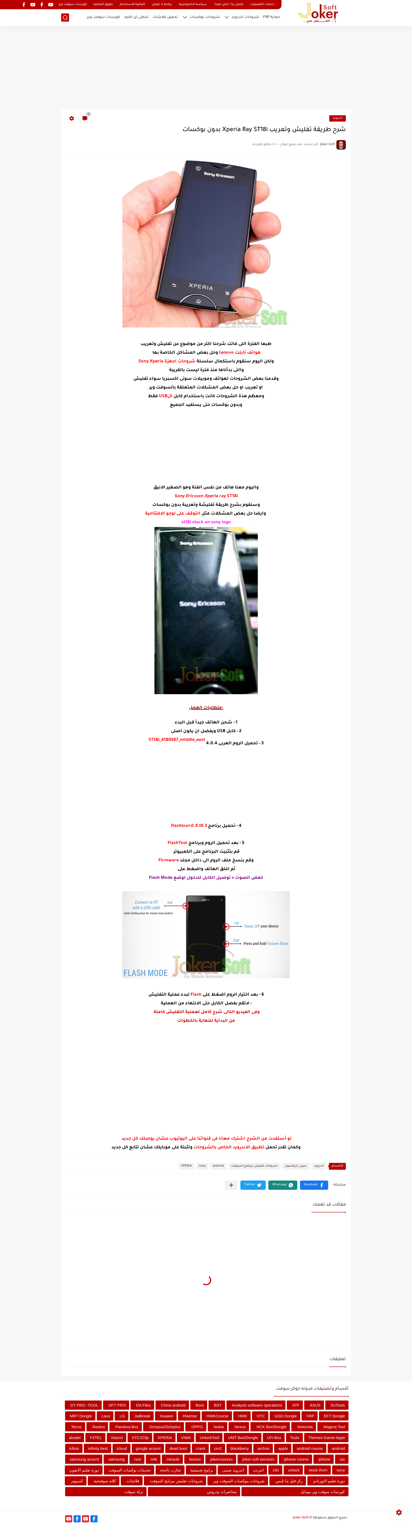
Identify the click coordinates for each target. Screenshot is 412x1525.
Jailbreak (142, 1416)
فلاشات (133, 1481)
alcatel (74, 1437)
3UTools (338, 1405)
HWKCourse (218, 1416)
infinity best (98, 1448)
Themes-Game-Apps (326, 1437)
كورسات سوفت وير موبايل (322, 1491)
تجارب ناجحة (170, 1470)
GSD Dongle (286, 1416)
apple (283, 1448)
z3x (276, 1470)
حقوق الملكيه (103, 4)
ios (342, 1459)
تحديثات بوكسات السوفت (129, 1470)
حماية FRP (271, 17)
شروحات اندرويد (245, 17)
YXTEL (95, 1437)
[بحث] (65, 17)
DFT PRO (117, 1405)
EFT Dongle (334, 1416)
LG (122, 1416)
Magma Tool (334, 1427)
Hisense (190, 1416)
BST (218, 1405)
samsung (117, 1459)
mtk (154, 1459)
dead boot (178, 1448)
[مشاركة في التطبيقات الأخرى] (231, 1185)
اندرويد (337, 118)
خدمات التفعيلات (262, 4)
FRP (310, 1416)
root (137, 1459)
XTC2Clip (140, 1437)
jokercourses (221, 1459)
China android (173, 1405)
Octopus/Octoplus (165, 1427)
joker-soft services (258, 1459)
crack (200, 1448)
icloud (122, 1448)
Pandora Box (126, 1427)
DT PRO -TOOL (84, 1405)
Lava (105, 1416)
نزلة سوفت (133, 1491)
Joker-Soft (301, 1518)
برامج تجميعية (201, 1470)
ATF (295, 1405)
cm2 (217, 1448)
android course (310, 1448)
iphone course (296, 1459)
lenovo (195, 1459)
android (218, 1166)
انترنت (258, 1470)
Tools (294, 1437)
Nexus (240, 1427)
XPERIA (186, 1166)
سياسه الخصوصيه (193, 4)
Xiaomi (117, 1437)
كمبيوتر (77, 1481)
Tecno (76, 1427)
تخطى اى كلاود (136, 17)
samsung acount (84, 1459)
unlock (293, 1470)
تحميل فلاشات (165, 17)
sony (202, 1166)
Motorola (305, 1427)
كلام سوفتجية (105, 1481)
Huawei (166, 1416)
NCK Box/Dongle (271, 1427)
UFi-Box (274, 1437)
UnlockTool (209, 1437)
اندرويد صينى (233, 1470)
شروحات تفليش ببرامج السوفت (254, 1166)
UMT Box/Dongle (243, 1437)
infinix (74, 1448)
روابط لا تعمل (162, 4)
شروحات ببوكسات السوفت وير (239, 1481)
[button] (314, 1185)
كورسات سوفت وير (73, 4)
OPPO (197, 1427)
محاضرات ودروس (221, 1491)
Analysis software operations (257, 1405)
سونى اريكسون (296, 1166)
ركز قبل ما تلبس (289, 1481)
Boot (200, 1405)
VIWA (186, 1437)
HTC (261, 1416)
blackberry (239, 1448)
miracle (173, 1459)
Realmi (99, 1427)
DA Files (143, 1405)
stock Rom (318, 1470)
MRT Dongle (81, 1416)
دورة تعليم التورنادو (329, 1481)
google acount (148, 1448)
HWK (242, 1416)
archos (263, 1448)
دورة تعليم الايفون (84, 1470)
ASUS (315, 1405)
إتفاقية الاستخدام (132, 4)
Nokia (219, 1427)
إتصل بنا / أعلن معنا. (228, 4)
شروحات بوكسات (205, 17)
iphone (324, 1459)
